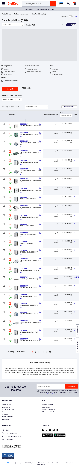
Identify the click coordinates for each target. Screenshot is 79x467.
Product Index (6, 14)
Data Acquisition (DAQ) (39, 14)
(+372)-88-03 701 (9, 433)
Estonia (10, 463)
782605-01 (24, 151)
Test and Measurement (21, 14)
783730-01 (24, 250)
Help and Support (47, 405)
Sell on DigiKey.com (8, 409)
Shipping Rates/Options (49, 409)
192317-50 (24, 133)
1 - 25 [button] (11, 107)
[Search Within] (11, 24)
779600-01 (24, 197)
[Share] (76, 16)
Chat (5, 430)
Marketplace (6, 407)
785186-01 (24, 330)
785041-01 (24, 286)
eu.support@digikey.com (11, 436)
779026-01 (24, 205)
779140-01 (24, 233)
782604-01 (24, 169)
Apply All (10, 89)
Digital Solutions (7, 417)
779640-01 (24, 188)
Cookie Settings (40, 464)
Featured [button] (31, 107)
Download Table (69, 107)
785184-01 (24, 295)
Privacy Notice (51, 394)
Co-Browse (7, 440)
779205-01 (24, 124)
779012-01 (24, 269)
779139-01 (24, 224)
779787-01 (24, 242)
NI (20, 128)
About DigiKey (6, 405)
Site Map (5, 414)
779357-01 (24, 303)
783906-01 (24, 161)
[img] (13, 4)
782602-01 (24, 141)
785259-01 (24, 312)
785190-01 (24, 339)
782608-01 (24, 259)
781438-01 (24, 320)
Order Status (46, 407)
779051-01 (24, 178)
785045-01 (24, 215)
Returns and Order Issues (49, 412)
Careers (4, 412)
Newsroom (5, 419)
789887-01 (24, 277)
